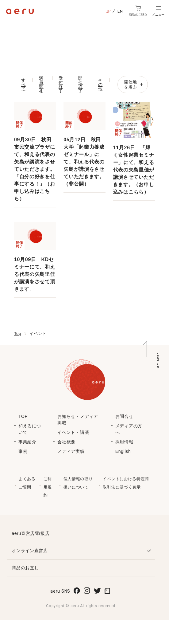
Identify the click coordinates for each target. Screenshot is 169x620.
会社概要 (66, 441)
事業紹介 (27, 441)
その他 (100, 84)
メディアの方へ (128, 429)
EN (120, 11)
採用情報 (124, 441)
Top (17, 333)
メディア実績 (70, 451)
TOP (23, 416)
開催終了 (80, 84)
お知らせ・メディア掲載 (77, 419)
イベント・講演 (73, 432)
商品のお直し (25, 567)
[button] (158, 11)
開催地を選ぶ (133, 84)
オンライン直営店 (30, 550)
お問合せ (124, 416)
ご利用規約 (48, 487)
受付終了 (61, 84)
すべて (23, 84)
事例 (22, 451)
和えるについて (29, 429)
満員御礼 (41, 84)
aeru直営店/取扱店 (31, 533)
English (123, 451)
